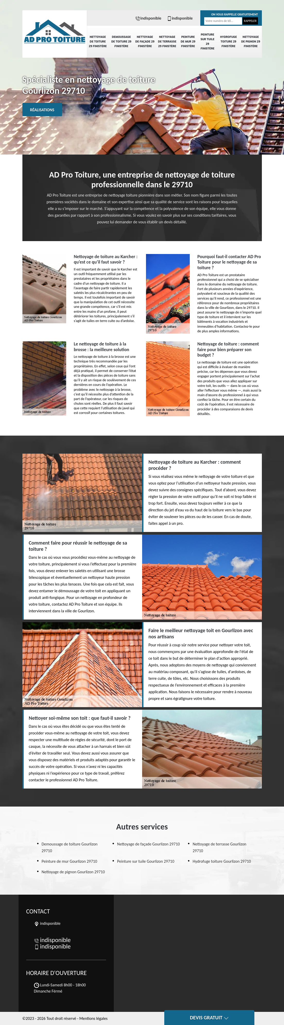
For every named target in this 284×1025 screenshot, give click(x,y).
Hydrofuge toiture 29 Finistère (228, 41)
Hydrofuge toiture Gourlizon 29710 (222, 861)
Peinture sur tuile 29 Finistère (207, 41)
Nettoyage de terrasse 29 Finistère (167, 41)
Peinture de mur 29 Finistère (188, 41)
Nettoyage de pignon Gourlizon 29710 (73, 871)
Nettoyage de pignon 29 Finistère (250, 41)
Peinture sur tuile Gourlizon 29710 (145, 861)
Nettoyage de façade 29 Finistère (144, 41)
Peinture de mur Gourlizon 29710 (69, 861)
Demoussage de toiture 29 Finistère (121, 41)
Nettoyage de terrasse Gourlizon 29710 (219, 847)
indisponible (148, 18)
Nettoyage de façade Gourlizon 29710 (148, 844)
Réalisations (42, 109)
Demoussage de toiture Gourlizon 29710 (70, 847)
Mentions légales (93, 1018)
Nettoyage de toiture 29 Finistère (98, 41)
